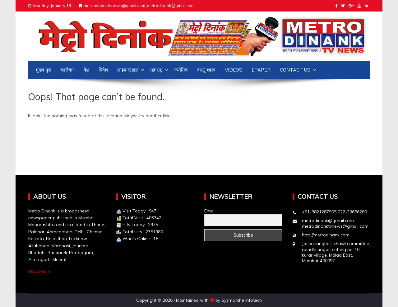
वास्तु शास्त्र (206, 70)
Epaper (261, 70)
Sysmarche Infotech (241, 300)
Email (209, 211)
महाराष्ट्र (156, 70)
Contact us (295, 70)
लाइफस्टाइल (127, 70)
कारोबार (67, 70)
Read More (39, 271)
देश (86, 70)
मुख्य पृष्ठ (43, 70)
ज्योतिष (181, 70)
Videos (233, 70)
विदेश (103, 70)
